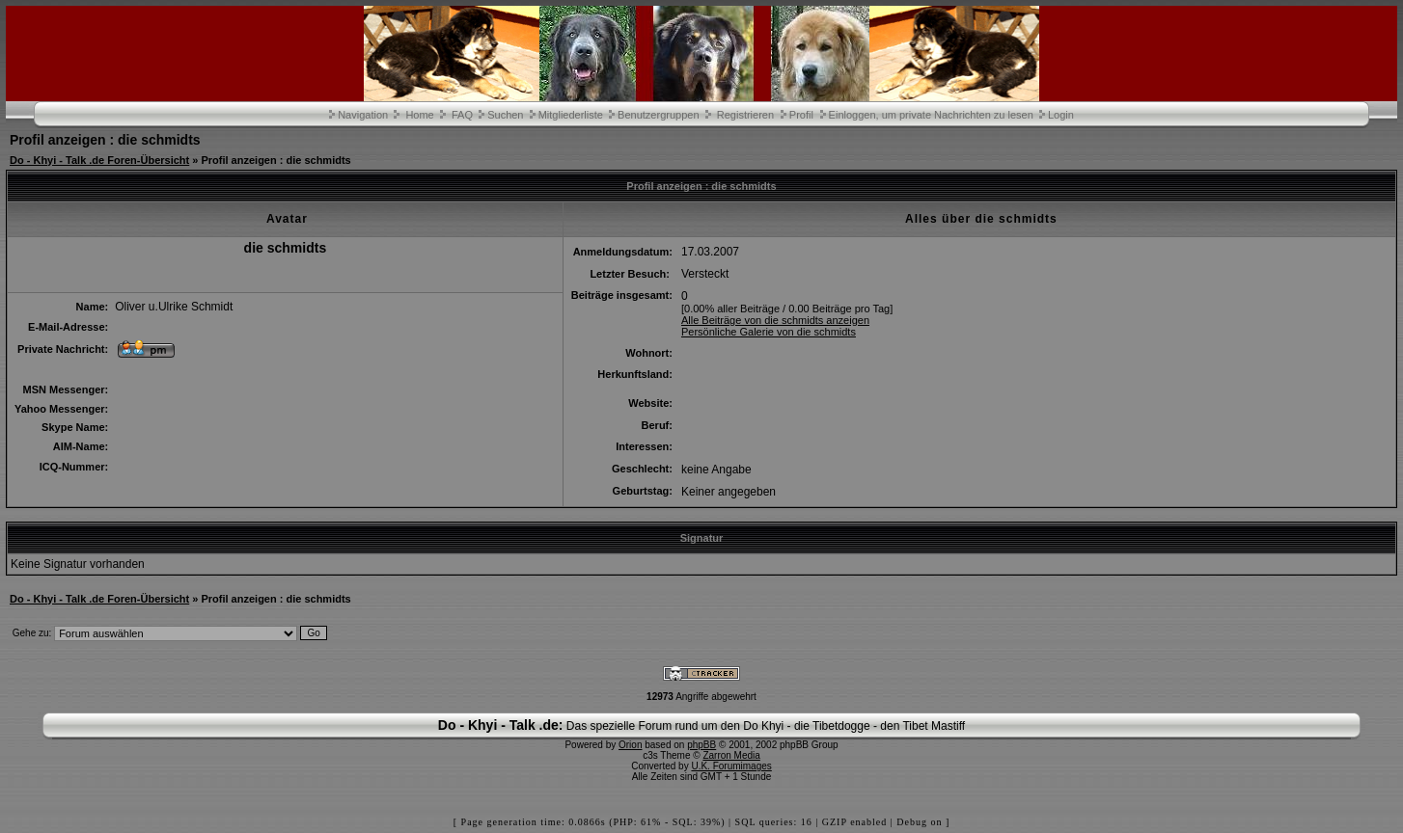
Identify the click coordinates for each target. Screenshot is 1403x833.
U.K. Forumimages (731, 766)
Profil (801, 115)
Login (1061, 115)
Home (419, 115)
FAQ (462, 115)
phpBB (701, 744)
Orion (630, 744)
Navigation (363, 115)
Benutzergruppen (658, 115)
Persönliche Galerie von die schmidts (768, 331)
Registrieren (745, 115)
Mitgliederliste (570, 115)
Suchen (505, 115)
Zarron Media (730, 755)
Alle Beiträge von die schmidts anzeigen (775, 320)
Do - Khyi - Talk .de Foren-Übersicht (99, 160)
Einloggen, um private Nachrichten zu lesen (931, 115)
